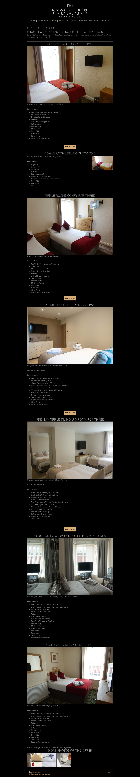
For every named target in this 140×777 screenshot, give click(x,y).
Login (109, 772)
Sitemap (37, 772)
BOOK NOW (70, 147)
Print (32, 772)
